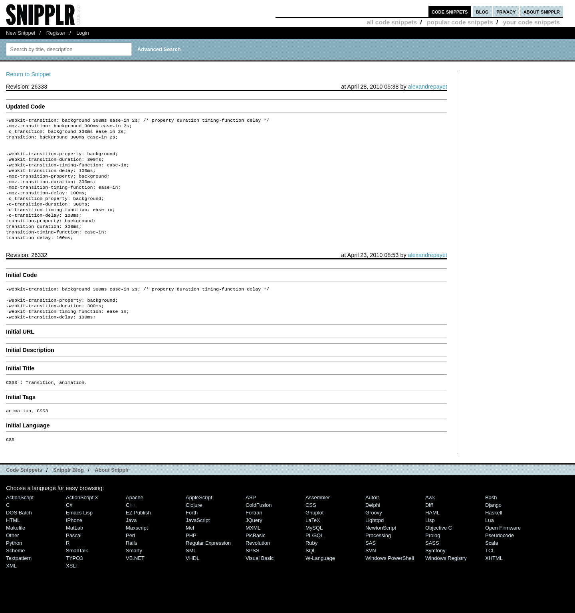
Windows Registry (446, 583)
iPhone (74, 545)
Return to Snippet (28, 74)
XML (11, 590)
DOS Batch (19, 537)
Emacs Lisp (79, 537)
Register (55, 33)
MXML (253, 553)
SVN (370, 575)
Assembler (317, 522)
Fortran (254, 537)
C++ (130, 530)
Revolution (258, 568)
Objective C (438, 553)
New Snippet (20, 33)
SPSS (253, 575)
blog (482, 11)
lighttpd (374, 545)
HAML (432, 537)
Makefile (15, 553)
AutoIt (372, 522)
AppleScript (199, 522)
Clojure (194, 530)
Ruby (311, 568)
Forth (192, 537)
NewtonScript (380, 553)
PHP (191, 560)
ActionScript (20, 522)
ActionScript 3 (82, 522)
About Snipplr (112, 495)
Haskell (493, 537)
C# (69, 530)
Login (82, 33)
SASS (432, 568)
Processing (378, 560)
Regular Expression (208, 568)
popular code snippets (460, 22)
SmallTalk (77, 575)
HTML (13, 545)
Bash (491, 522)
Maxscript (137, 553)
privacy (506, 11)
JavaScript (198, 545)
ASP (251, 522)
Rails (131, 568)
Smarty (134, 575)
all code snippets (392, 22)
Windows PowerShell (389, 583)
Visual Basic (260, 583)
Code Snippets (24, 495)
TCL (490, 575)
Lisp (430, 545)
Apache (134, 522)
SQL (310, 575)
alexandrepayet (427, 86)
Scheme (15, 575)
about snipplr (541, 11)
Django (493, 530)
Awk (430, 522)
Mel (190, 553)
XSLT (72, 590)
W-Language (320, 583)
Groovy (373, 537)
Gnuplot (314, 537)
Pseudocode (499, 560)
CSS (310, 530)
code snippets (450, 11)
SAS (370, 568)
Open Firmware (503, 553)
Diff (429, 530)
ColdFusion (259, 530)
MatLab (74, 553)
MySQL (314, 553)
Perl (130, 560)
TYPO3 (74, 583)
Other (12, 560)
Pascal (73, 560)
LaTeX (312, 545)
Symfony (435, 575)
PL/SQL (314, 560)
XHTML (494, 583)
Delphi (372, 530)
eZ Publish (138, 537)
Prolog (432, 560)
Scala (491, 568)
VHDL (193, 583)
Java (131, 545)
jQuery (254, 545)
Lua (489, 545)
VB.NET (135, 583)
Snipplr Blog (68, 495)
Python (14, 568)
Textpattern (19, 583)
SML (191, 575)
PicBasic (256, 560)
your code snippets (531, 22)
